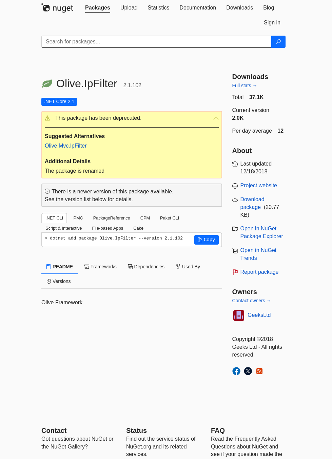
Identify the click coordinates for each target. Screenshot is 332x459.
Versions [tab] (58, 281)
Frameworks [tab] (100, 266)
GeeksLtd (259, 315)
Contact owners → (251, 300)
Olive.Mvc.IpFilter (66, 146)
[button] (132, 118)
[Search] (278, 42)
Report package (259, 272)
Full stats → (244, 85)
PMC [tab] (78, 218)
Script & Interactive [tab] (63, 228)
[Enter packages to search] (156, 42)
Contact (53, 430)
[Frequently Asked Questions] (218, 430)
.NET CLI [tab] (54, 218)
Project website (258, 185)
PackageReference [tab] (111, 218)
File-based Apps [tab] (107, 228)
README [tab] (59, 266)
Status (136, 430)
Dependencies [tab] (146, 266)
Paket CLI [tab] (169, 218)
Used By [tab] (188, 266)
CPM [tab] (145, 218)
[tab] (97, 7)
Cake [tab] (138, 228)
